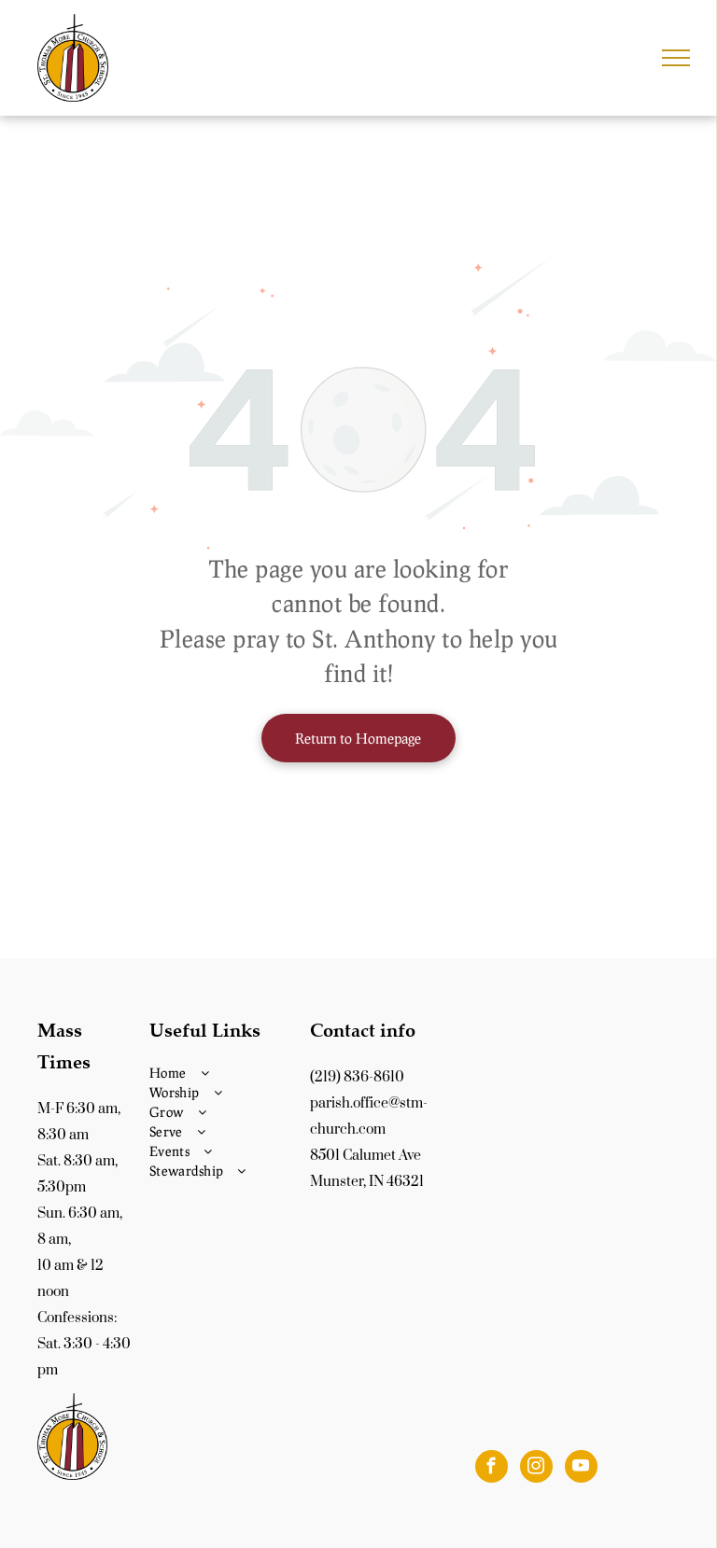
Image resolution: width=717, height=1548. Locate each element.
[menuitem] (225, 1072)
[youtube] (581, 1468)
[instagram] (536, 1468)
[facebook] (491, 1468)
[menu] (676, 58)
